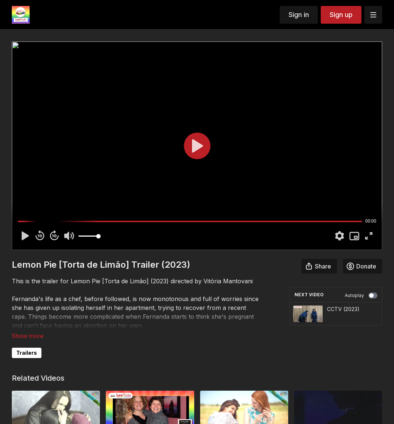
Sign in (299, 15)
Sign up (341, 15)
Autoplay (361, 295)
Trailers (26, 353)
